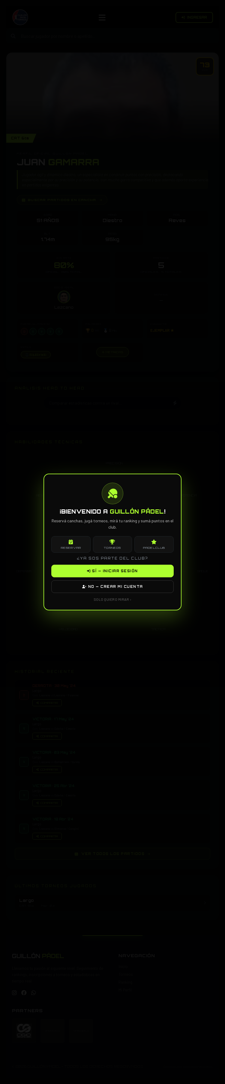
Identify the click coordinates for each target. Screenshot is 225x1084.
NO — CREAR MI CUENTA (112, 587)
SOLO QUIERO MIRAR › (113, 599)
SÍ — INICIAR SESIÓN (112, 571)
